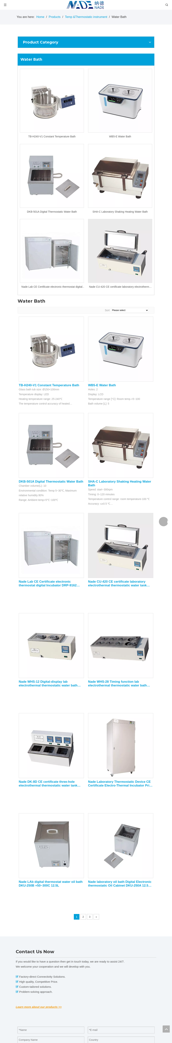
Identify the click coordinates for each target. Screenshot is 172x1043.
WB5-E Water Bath (120, 136)
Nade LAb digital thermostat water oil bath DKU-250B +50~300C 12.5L (51, 883)
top (166, 1029)
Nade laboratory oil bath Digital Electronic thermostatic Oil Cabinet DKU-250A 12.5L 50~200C (119, 883)
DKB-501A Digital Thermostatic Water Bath (52, 211)
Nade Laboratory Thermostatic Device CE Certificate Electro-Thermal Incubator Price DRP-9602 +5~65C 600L (120, 783)
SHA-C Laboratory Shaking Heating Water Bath (120, 211)
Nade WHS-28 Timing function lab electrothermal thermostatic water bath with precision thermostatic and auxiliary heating (119, 683)
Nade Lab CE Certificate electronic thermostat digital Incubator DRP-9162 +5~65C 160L (51, 287)
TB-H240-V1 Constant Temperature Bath (52, 136)
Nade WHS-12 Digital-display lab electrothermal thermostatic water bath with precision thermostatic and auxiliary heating (50, 683)
